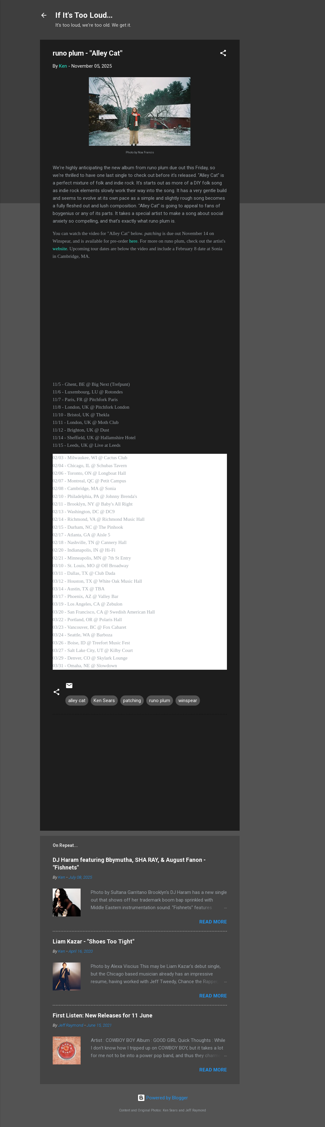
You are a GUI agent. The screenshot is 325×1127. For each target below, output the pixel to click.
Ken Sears (104, 700)
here (133, 241)
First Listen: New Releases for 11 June (102, 1015)
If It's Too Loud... (84, 15)
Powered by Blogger (162, 1098)
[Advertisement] (265, 135)
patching (132, 700)
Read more (213, 922)
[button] (223, 54)
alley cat (76, 700)
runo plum (159, 700)
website (60, 248)
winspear (187, 700)
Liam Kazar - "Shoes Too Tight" (93, 941)
